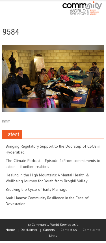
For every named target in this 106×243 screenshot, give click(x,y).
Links (53, 235)
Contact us (68, 229)
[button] (21, 9)
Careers (49, 229)
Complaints (91, 229)
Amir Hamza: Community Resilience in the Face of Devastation (47, 200)
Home (10, 229)
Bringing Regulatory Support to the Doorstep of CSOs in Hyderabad (53, 149)
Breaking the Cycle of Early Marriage (37, 189)
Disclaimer (29, 229)
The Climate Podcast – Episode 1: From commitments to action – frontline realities (53, 163)
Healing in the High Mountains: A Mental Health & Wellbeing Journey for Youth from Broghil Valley (47, 177)
